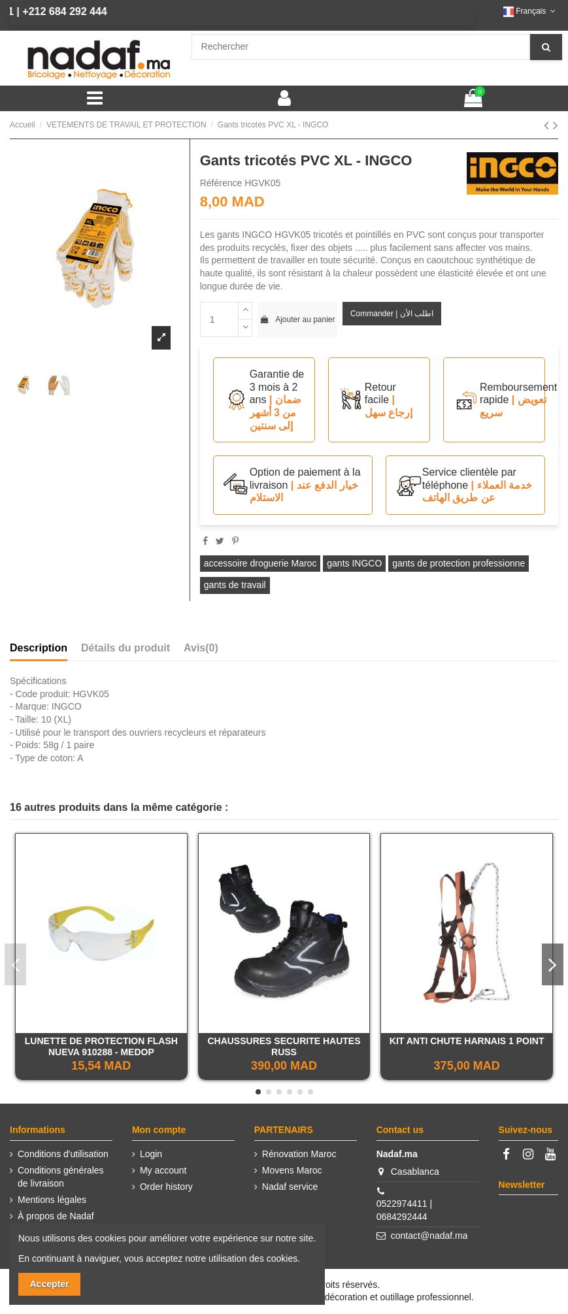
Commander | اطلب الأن (391, 313)
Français (530, 11)
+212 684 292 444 (49, 11)
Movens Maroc (292, 1170)
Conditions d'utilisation (63, 1154)
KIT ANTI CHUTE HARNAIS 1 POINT (467, 1041)
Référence (221, 183)
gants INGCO (354, 563)
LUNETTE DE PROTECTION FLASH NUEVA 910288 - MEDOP (101, 1046)
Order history (166, 1186)
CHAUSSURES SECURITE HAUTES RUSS (283, 1046)
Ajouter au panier (297, 319)
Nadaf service (290, 1186)
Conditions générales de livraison (61, 1177)
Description (38, 647)
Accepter (49, 1284)
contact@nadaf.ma (429, 1235)
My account (163, 1170)
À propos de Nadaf (56, 1216)
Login (151, 1154)
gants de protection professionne (458, 563)
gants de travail (235, 585)
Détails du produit (125, 647)
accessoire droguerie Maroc (260, 563)
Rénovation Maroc (299, 1154)
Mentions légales (52, 1199)
